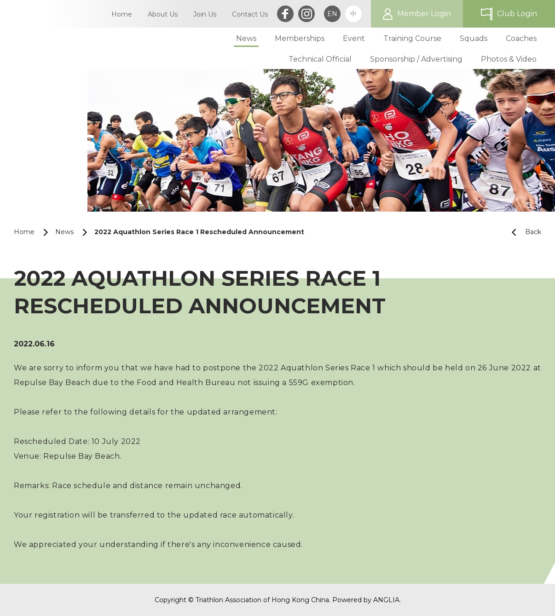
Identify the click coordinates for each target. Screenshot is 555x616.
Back (522, 232)
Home (24, 232)
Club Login (517, 13)
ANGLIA (386, 600)
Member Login (424, 13)
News (64, 232)
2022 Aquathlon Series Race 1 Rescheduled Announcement (199, 232)
